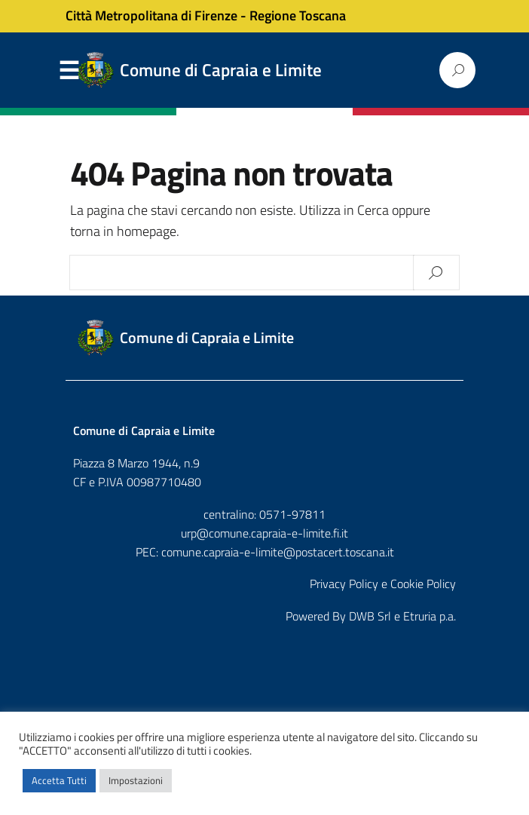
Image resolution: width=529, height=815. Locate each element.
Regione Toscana (297, 15)
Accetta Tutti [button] (59, 780)
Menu (68, 71)
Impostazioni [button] (136, 780)
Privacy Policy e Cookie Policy (383, 583)
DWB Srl (370, 616)
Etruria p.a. (429, 616)
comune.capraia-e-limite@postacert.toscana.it (277, 552)
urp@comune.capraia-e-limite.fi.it (264, 533)
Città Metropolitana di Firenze (151, 15)
